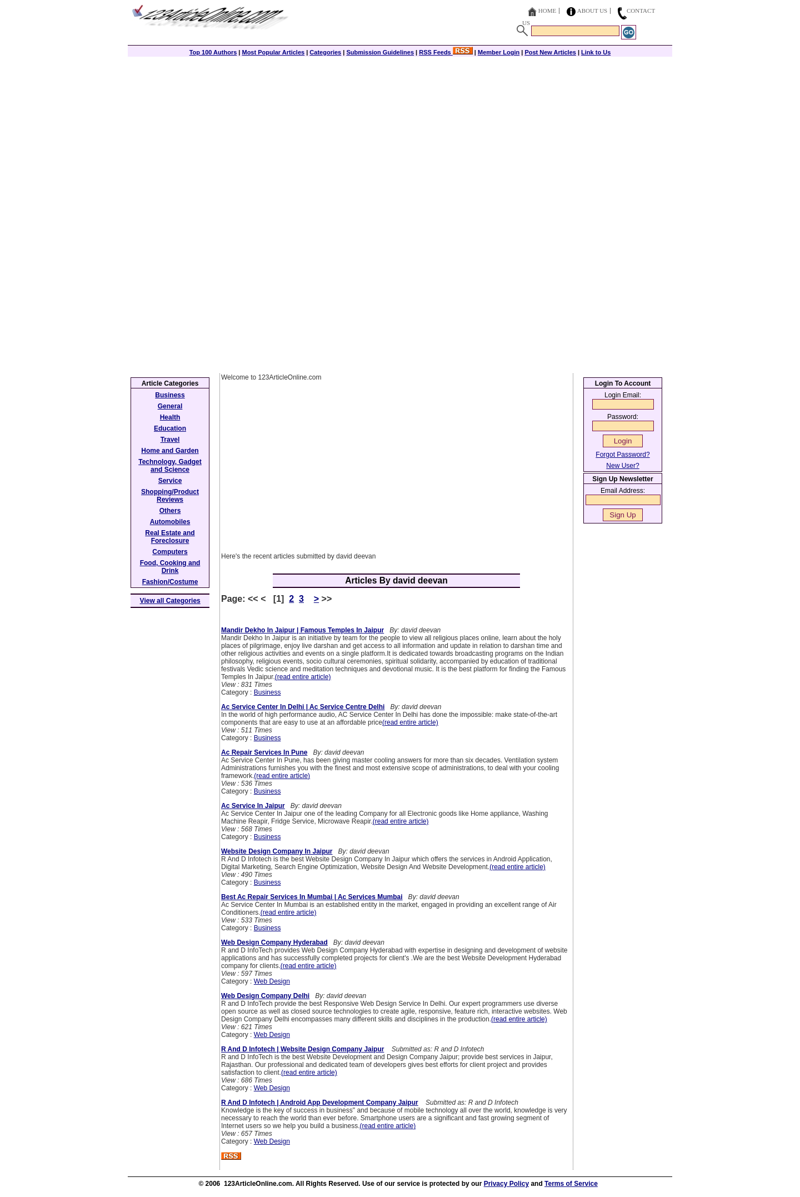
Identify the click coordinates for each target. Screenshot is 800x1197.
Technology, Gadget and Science (170, 465)
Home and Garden (169, 451)
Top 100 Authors (213, 52)
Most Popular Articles (273, 52)
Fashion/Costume (170, 582)
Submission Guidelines (380, 52)
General (170, 406)
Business (267, 692)
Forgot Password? (622, 454)
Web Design (272, 981)
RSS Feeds (446, 52)
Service (170, 481)
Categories (325, 52)
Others (170, 511)
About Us (592, 10)
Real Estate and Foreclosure (169, 537)
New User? (622, 466)
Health (170, 417)
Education (170, 428)
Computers (169, 552)
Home (547, 10)
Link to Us (596, 52)
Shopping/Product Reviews (170, 495)
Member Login (498, 52)
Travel (170, 439)
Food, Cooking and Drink (170, 567)
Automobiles (170, 522)
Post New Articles (550, 52)
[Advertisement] (400, 134)
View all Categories (170, 601)
